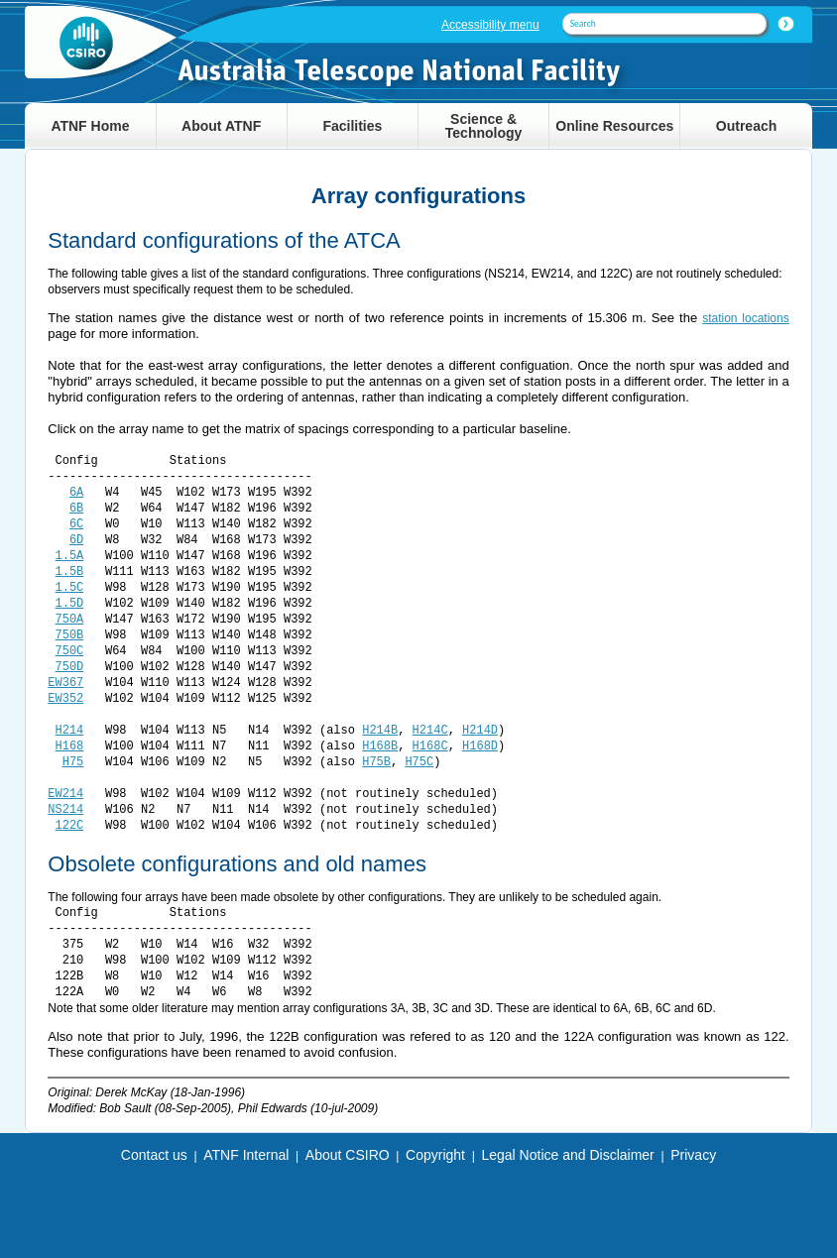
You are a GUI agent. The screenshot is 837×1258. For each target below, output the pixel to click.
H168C (430, 746)
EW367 (65, 682)
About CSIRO (347, 1155)
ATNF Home (90, 126)
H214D (480, 730)
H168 (70, 746)
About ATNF (221, 126)
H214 (70, 730)
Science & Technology (484, 126)
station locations (745, 318)
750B (70, 635)
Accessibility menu (490, 25)
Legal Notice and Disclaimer (567, 1155)
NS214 (65, 809)
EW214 (65, 793)
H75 (73, 761)
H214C (430, 730)
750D (70, 666)
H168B (380, 746)
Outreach (746, 126)
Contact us (154, 1155)
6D (76, 539)
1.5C (70, 587)
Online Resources (614, 126)
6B (76, 508)
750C (70, 650)
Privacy (693, 1155)
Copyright (435, 1155)
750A (70, 619)
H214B (380, 730)
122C (70, 825)
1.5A (70, 555)
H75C (419, 761)
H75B (376, 761)
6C (76, 523)
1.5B (70, 571)
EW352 (65, 698)
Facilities (352, 126)
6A (76, 492)
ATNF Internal (246, 1155)
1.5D (70, 603)
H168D (480, 746)
